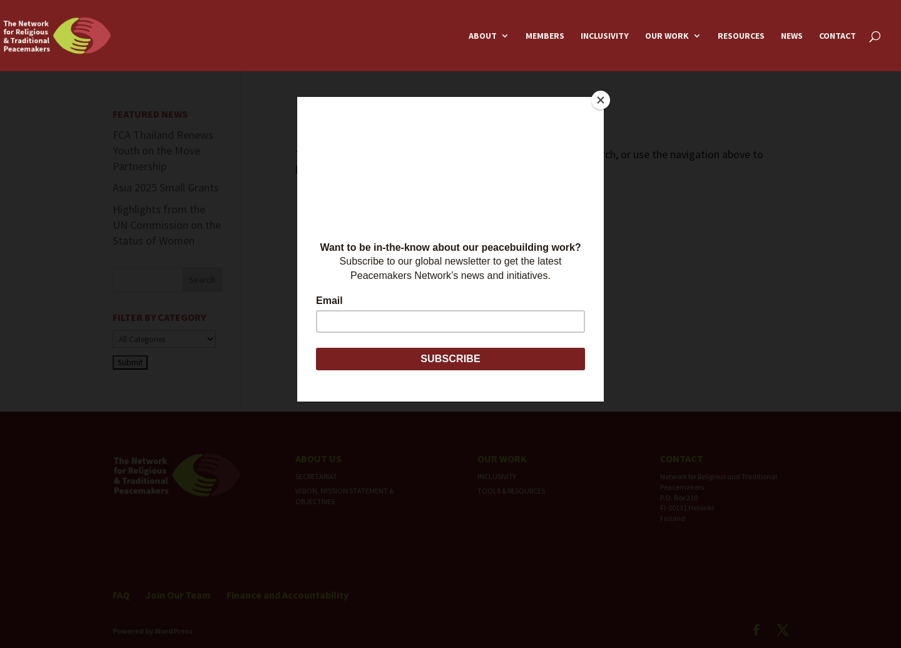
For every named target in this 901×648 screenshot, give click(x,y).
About (483, 36)
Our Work (667, 36)
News (792, 36)
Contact (837, 36)
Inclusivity (605, 36)
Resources (741, 36)
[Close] (600, 100)
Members (545, 36)
